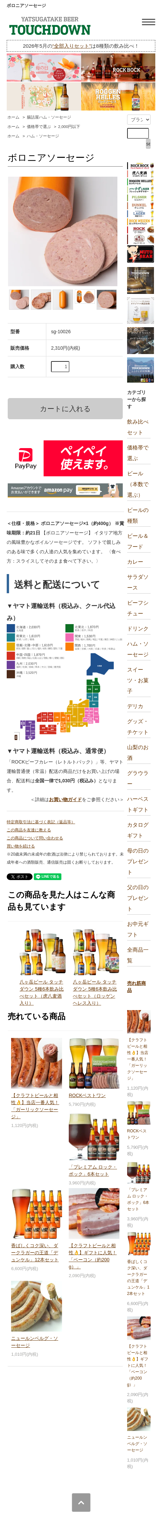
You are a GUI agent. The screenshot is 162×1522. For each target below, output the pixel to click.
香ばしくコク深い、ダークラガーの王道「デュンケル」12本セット (35, 1252)
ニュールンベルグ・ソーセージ (137, 1443)
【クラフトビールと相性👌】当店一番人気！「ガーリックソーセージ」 (137, 1059)
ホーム (13, 117)
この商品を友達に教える (29, 830)
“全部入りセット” (71, 46)
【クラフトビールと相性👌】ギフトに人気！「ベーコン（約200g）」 (137, 1365)
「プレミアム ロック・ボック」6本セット (138, 1199)
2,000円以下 (69, 126)
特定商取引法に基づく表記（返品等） (41, 822)
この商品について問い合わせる (35, 838)
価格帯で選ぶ (39, 126)
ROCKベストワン (87, 1095)
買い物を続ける (21, 846)
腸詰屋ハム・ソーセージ (49, 117)
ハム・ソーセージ (43, 136)
